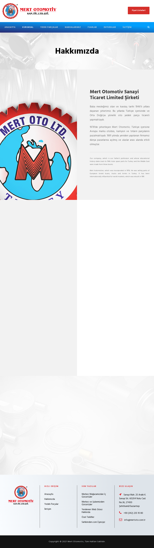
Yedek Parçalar (49, 27)
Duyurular (110, 27)
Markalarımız (73, 27)
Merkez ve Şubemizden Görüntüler (93, 503)
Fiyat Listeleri (138, 10)
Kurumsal (27, 27)
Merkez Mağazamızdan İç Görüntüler (94, 495)
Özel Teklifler (88, 517)
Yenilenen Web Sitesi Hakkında (92, 511)
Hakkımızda (49, 499)
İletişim (127, 27)
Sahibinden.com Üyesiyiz (93, 522)
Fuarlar (92, 27)
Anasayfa (10, 27)
